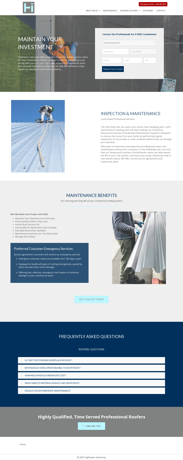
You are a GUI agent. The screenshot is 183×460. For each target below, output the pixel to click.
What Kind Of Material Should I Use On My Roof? (52, 383)
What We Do (92, 10)
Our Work (148, 10)
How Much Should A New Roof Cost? (45, 375)
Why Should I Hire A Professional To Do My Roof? (52, 368)
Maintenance (110, 10)
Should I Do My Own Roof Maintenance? (48, 390)
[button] (99, 10)
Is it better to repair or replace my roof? (48, 360)
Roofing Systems (129, 10)
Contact (161, 10)
